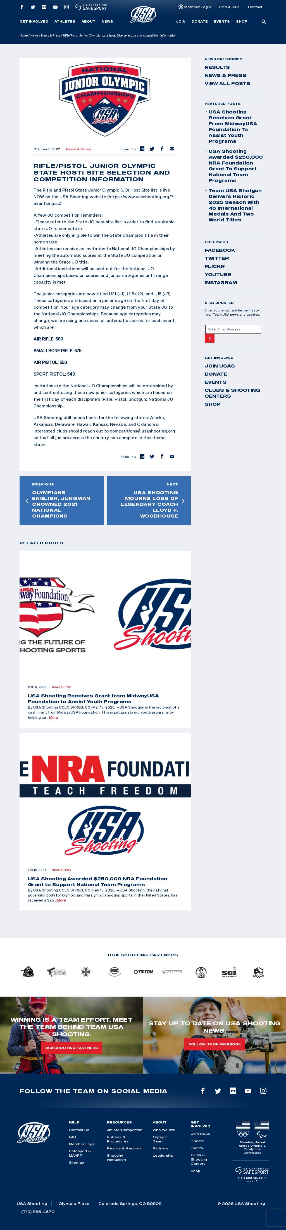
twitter (217, 258)
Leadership (163, 1155)
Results (217, 67)
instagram (221, 282)
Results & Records (124, 1148)
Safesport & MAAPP (80, 1153)
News (107, 21)
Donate (200, 21)
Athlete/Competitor (124, 1130)
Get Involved (34, 21)
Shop (241, 21)
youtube (218, 274)
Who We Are (164, 1130)
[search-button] (263, 22)
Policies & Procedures (118, 1139)
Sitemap (76, 1162)
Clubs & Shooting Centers (232, 393)
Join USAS (220, 365)
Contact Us (79, 1130)
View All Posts (227, 83)
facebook (220, 250)
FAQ (72, 1137)
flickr (215, 266)
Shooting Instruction (116, 1157)
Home (24, 35)
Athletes (64, 21)
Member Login (197, 7)
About (89, 21)
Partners (160, 1148)
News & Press (50, 35)
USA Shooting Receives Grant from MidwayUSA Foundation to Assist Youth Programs (231, 126)
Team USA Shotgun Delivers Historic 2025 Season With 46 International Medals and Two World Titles (233, 205)
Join (180, 21)
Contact (255, 7)
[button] (142, 149)
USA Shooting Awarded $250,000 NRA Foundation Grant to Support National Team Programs (234, 166)
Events (222, 21)
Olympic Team (160, 1139)
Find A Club (229, 7)
